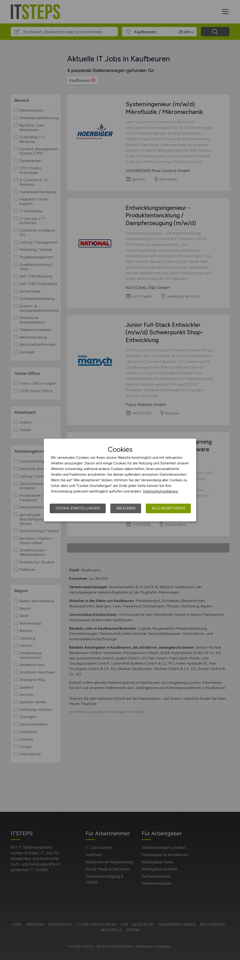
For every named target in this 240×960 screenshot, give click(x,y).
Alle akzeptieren (168, 508)
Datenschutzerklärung (160, 491)
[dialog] (120, 480)
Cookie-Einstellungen (78, 508)
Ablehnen (125, 508)
